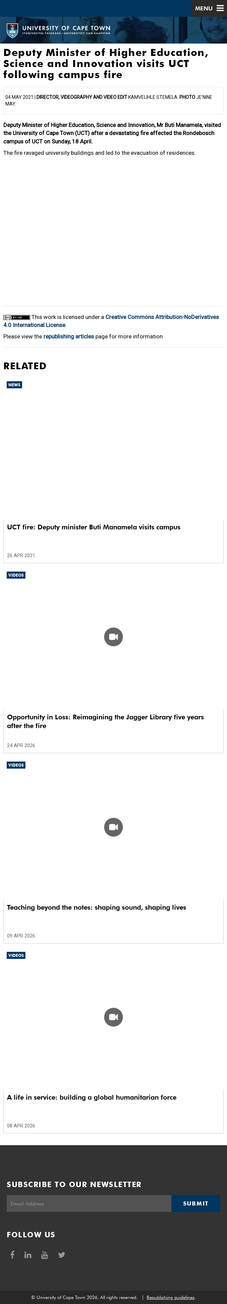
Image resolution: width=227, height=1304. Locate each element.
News (14, 384)
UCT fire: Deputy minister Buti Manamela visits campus (93, 527)
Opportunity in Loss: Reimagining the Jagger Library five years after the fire (105, 721)
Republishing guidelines (171, 1297)
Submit (196, 1203)
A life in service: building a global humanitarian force (91, 1097)
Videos (16, 575)
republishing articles (69, 336)
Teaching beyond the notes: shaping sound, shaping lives (96, 907)
